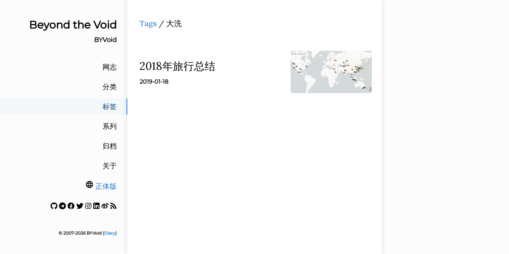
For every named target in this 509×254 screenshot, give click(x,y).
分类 (110, 87)
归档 (110, 146)
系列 (110, 126)
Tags (148, 23)
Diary (109, 233)
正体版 (106, 186)
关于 (110, 166)
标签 (110, 106)
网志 (110, 67)
